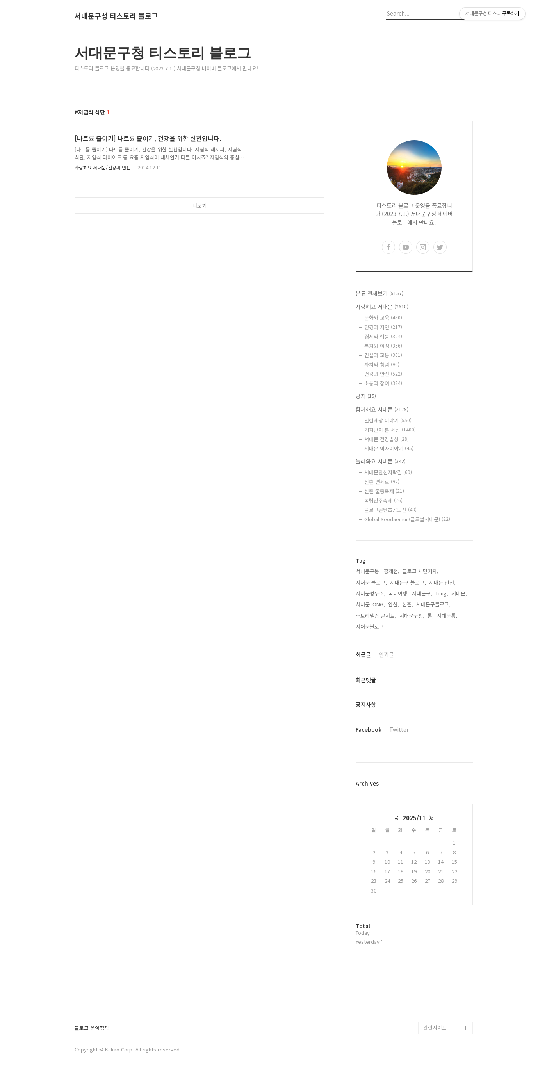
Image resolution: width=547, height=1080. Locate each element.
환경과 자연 (383, 327)
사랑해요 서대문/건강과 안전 (102, 167)
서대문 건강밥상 (386, 439)
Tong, (441, 593)
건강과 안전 (383, 374)
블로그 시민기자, (420, 571)
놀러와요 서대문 (381, 461)
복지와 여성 (383, 345)
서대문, (459, 593)
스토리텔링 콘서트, (376, 615)
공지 (366, 396)
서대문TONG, (370, 604)
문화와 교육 (383, 317)
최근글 (363, 654)
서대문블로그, (370, 626)
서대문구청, (411, 615)
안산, (393, 604)
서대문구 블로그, (408, 582)
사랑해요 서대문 (382, 306)
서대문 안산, (442, 582)
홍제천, (391, 571)
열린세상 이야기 (388, 420)
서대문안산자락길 (388, 472)
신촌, (407, 604)
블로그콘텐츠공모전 (390, 509)
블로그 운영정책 (92, 1028)
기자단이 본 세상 (390, 429)
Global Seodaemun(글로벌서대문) (407, 519)
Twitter (399, 729)
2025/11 (414, 818)
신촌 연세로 (381, 481)
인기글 (386, 654)
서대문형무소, (370, 593)
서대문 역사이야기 (388, 448)
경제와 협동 (383, 336)
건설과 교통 (383, 355)
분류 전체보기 (379, 293)
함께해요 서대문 (382, 409)
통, (431, 615)
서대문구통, (368, 571)
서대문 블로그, (371, 582)
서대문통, (447, 615)
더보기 (199, 205)
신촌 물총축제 (384, 491)
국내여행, (398, 593)
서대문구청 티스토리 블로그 (116, 16)
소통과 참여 (383, 383)
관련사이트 (435, 1027)
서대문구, (422, 593)
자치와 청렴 (381, 364)
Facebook (368, 729)
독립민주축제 (383, 500)
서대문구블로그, (433, 604)
